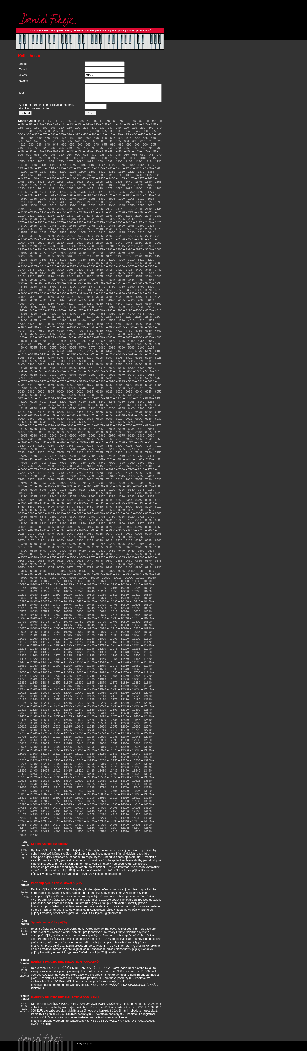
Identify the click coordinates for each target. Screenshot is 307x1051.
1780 (31, 198)
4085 (141, 303)
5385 (131, 364)
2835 (109, 246)
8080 (158, 489)
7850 (131, 479)
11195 (68, 648)
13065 (91, 753)
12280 (79, 709)
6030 (119, 395)
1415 (24, 181)
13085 (136, 753)
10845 (91, 628)
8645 (129, 516)
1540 (129, 185)
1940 (60, 205)
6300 (80, 408)
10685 (136, 618)
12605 (136, 726)
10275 (22, 598)
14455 (113, 831)
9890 (151, 574)
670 (96, 148)
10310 (102, 598)
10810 (148, 625)
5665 (111, 378)
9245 (24, 547)
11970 (56, 692)
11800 (79, 682)
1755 (121, 195)
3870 (148, 293)
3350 (121, 269)
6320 (119, 408)
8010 (21, 489)
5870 (90, 388)
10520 (34, 611)
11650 (148, 672)
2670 (70, 239)
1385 (109, 178)
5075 (92, 351)
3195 (102, 263)
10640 (34, 618)
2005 (43, 208)
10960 (79, 635)
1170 (111, 168)
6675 (102, 425)
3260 (90, 266)
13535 (68, 780)
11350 (148, 655)
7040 (109, 442)
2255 (109, 219)
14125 (45, 814)
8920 (99, 530)
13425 (91, 774)
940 (110, 158)
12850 (148, 740)
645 (55, 148)
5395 (151, 364)
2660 (50, 239)
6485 (158, 415)
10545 (91, 611)
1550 (148, 185)
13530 (56, 780)
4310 (158, 313)
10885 (45, 631)
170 (137, 127)
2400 (109, 225)
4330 (53, 317)
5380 (121, 364)
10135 (113, 587)
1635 (31, 192)
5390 (141, 364)
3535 (60, 280)
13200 (125, 760)
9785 (90, 571)
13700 (34, 790)
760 (102, 151)
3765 (82, 290)
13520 (34, 780)
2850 (138, 246)
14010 (56, 807)
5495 (63, 371)
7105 (92, 445)
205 (53, 131)
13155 (22, 760)
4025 (24, 303)
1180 (131, 168)
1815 (99, 198)
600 (126, 144)
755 (94, 151)
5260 (31, 361)
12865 (45, 743)
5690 (21, 381)
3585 (158, 280)
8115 (82, 493)
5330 (24, 364)
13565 (136, 780)
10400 (34, 604)
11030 (102, 638)
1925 (31, 205)
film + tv (89, 30)
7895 (80, 483)
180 (153, 127)
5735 (109, 381)
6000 (60, 395)
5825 (141, 384)
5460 (138, 368)
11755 (113, 679)
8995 (102, 533)
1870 (63, 202)
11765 (136, 679)
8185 (80, 496)
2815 (70, 246)
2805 (50, 246)
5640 (63, 378)
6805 (72, 432)
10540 (79, 611)
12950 (102, 746)
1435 (63, 181)
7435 (31, 462)
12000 (125, 692)
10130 (102, 587)
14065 (45, 811)
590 (110, 144)
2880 (53, 249)
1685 (129, 192)
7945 (33, 486)
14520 (125, 834)
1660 (80, 192)
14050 (148, 807)
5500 (72, 371)
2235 (70, 219)
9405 (53, 554)
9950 (129, 577)
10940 (34, 635)
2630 (131, 236)
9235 (148, 543)
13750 (148, 790)
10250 (102, 594)
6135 (41, 401)
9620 (50, 564)
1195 (21, 171)
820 (55, 154)
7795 (24, 479)
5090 (121, 351)
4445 (138, 320)
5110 (21, 354)
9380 (148, 550)
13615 (113, 784)
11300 (34, 655)
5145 (90, 354)
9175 (31, 543)
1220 (70, 171)
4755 (33, 337)
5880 (109, 388)
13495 (113, 777)
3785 (121, 290)
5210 (72, 357)
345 (137, 134)
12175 (113, 703)
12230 (102, 706)
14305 (45, 824)
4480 (63, 324)
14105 (136, 811)
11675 (68, 675)
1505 (60, 185)
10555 (113, 611)
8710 (111, 520)
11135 (68, 645)
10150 (148, 587)
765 (110, 151)
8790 (129, 523)
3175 (63, 263)
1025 (113, 161)
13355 (68, 770)
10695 (22, 621)
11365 (45, 659)
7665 (53, 472)
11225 (136, 648)
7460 (80, 462)
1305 (92, 175)
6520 (82, 418)
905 (53, 158)
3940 (141, 296)
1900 (121, 202)
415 (110, 137)
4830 (41, 340)
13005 (91, 750)
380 (53, 137)
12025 (45, 696)
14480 (34, 834)
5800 (92, 384)
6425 (41, 415)
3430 (138, 273)
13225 (45, 763)
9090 (148, 537)
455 (31, 141)
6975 (121, 439)
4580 (119, 327)
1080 (80, 164)
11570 (102, 669)
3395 (70, 273)
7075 (33, 445)
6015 (90, 395)
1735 (82, 195)
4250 (41, 313)
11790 (56, 682)
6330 (138, 408)
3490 (111, 276)
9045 (60, 537)
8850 (102, 527)
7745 (70, 476)
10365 (91, 601)
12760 (79, 736)
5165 (129, 354)
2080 (50, 212)
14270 (102, 821)
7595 (60, 469)
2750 (82, 242)
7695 (111, 472)
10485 (91, 608)
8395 (63, 506)
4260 (60, 313)
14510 (102, 834)
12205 (45, 706)
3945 (151, 296)
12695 (68, 733)
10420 (79, 604)
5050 (43, 351)
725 (45, 151)
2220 (41, 219)
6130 (31, 401)
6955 (82, 439)
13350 (56, 770)
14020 (79, 807)
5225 (102, 357)
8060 (119, 489)
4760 (43, 337)
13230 (56, 763)
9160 (141, 540)
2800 (41, 246)
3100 (60, 259)
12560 (34, 726)
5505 (82, 371)
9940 (109, 577)
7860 (151, 479)
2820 (80, 246)
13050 (56, 753)
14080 (79, 811)
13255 (113, 763)
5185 (24, 357)
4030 (33, 303)
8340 (99, 503)
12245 (136, 706)
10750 (148, 621)
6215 (53, 405)
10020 (129, 581)
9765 (50, 571)
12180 (125, 703)
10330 (148, 598)
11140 (79, 645)
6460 (109, 415)
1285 (53, 175)
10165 (45, 591)
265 (151, 131)
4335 (63, 317)
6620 (138, 422)
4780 (82, 337)
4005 (129, 300)
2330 (111, 222)
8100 (53, 493)
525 (145, 141)
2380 (70, 225)
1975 (129, 205)
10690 (148, 618)
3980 (80, 300)
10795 (113, 625)
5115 (31, 354)
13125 (91, 757)
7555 (121, 466)
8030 (60, 489)
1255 (138, 171)
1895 (111, 202)
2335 (121, 222)
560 (61, 144)
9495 (90, 557)
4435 (119, 320)
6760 (129, 428)
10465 (45, 608)
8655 (148, 516)
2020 (72, 208)
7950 (43, 486)
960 (142, 158)
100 (23, 127)
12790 (148, 736)
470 (55, 141)
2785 (151, 242)
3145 (148, 259)
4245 (31, 313)
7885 (60, 483)
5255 (21, 361)
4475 (53, 324)
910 (61, 158)
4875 (129, 340)
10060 (79, 584)
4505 (111, 324)
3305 (33, 269)
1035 (133, 161)
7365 (33, 459)
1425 (43, 181)
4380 (151, 317)
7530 (72, 466)
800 (23, 154)
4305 (148, 313)
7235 (63, 452)
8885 (31, 530)
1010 (84, 161)
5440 (99, 368)
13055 (68, 753)
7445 (50, 462)
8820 (43, 527)
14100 (125, 811)
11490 (56, 665)
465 (47, 141)
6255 (131, 405)
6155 (80, 401)
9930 (90, 577)
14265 (91, 821)
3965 (50, 300)
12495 (22, 723)
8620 (80, 516)
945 (118, 158)
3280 (129, 266)
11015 (68, 638)
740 (69, 151)
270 (159, 131)
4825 (31, 340)
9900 (31, 577)
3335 (92, 269)
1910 (141, 202)
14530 (148, 834)
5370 (102, 364)
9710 (82, 567)
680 (112, 148)
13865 (136, 797)
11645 (136, 672)
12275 (68, 709)
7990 (121, 486)
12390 (56, 716)
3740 (33, 290)
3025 (53, 256)
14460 (125, 831)
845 (96, 154)
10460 (34, 608)
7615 (99, 469)
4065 (102, 303)
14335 (113, 824)
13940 (34, 804)
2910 (111, 249)
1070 (60, 164)
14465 (136, 831)
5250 (151, 357)
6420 (31, 415)
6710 (31, 428)
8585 (151, 513)
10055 (68, 584)
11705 (136, 675)
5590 (109, 374)
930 (94, 158)
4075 (121, 303)
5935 (72, 391)
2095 (80, 212)
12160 (79, 703)
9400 (43, 554)
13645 (45, 787)
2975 (99, 252)
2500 (21, 232)
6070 (53, 398)
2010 (53, 208)
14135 (68, 814)
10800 (125, 625)
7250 (92, 452)
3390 (60, 273)
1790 (50, 198)
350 (145, 134)
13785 (91, 794)
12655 (113, 730)
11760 (125, 679)
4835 (50, 340)
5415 (50, 368)
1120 (158, 164)
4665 (141, 330)
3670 (41, 286)
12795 (22, 740)
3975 (70, 300)
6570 (41, 422)
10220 (34, 594)
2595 (63, 236)
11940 (125, 689)
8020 (41, 489)
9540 (33, 560)
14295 (22, 824)
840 (88, 154)
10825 (45, 628)
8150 (151, 493)
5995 (50, 395)
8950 (158, 530)
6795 (53, 432)
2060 (151, 208)
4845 (70, 340)
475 (63, 141)
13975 (113, 804)
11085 (91, 642)
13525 (45, 780)
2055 (141, 208)
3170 (53, 263)
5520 (111, 371)
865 (128, 154)
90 (153, 124)
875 (145, 154)
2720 (24, 242)
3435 (148, 273)
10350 (56, 601)
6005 (70, 395)
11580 (125, 669)
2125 (138, 212)
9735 (131, 567)
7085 (53, 445)
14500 (79, 834)
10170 (56, 591)
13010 (102, 750)
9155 (131, 540)
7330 (109, 455)
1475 (141, 181)
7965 (72, 486)
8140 (131, 493)
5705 (50, 381)
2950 (50, 252)
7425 (151, 459)
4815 (151, 337)
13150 (148, 757)
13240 (79, 763)
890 (28, 158)
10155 (22, 591)
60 (114, 124)
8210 (129, 496)
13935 (22, 804)
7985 (111, 486)
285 (39, 134)
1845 (158, 198)
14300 (34, 824)
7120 (121, 445)
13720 (79, 790)
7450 (60, 462)
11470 (148, 662)
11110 (148, 642)
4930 (92, 344)
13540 (79, 780)
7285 (21, 455)
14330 (102, 824)
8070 (138, 489)
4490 (82, 324)
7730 (41, 476)
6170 (109, 401)
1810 (90, 198)
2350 (151, 222)
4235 (151, 310)
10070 (102, 584)
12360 (125, 713)
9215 (109, 543)
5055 (53, 351)
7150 (41, 449)
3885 (33, 296)
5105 (151, 351)
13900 (79, 801)
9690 (43, 567)
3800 (151, 290)
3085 (31, 259)
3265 (99, 266)
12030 (56, 696)
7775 (129, 476)
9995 (72, 581)
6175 (119, 401)
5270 (50, 361)
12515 (68, 723)
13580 (34, 784)
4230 (141, 310)
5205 (63, 357)
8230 (24, 499)
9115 (53, 540)
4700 (70, 334)
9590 (131, 560)
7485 (129, 462)
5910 (24, 391)
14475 (22, 834)
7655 (33, 472)
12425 (136, 716)
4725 (119, 334)
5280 (70, 361)
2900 (92, 249)
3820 (50, 293)
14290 (148, 821)
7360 (24, 459)
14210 (102, 818)
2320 (92, 222)
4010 (138, 300)
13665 (91, 787)
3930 (121, 296)
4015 (148, 300)
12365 (136, 713)
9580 (111, 560)
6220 (63, 405)
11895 (22, 689)
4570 (99, 327)
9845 (63, 574)
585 (102, 144)
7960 (63, 486)
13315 (113, 767)
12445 (45, 719)
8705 (102, 520)
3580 (148, 280)
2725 (33, 242)
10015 (117, 581)
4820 (21, 340)
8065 (129, 489)
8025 (50, 489)
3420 (119, 273)
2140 (24, 215)
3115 (90, 259)
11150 (102, 645)
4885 (148, 340)
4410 (70, 320)
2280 (158, 219)
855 (112, 154)
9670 (148, 564)
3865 (138, 293)
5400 (21, 368)
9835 (43, 574)
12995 (68, 750)
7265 (121, 452)
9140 (102, 540)
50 (101, 124)
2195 (131, 215)
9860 (92, 574)
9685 (33, 567)
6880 (80, 435)
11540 (34, 669)
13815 (22, 797)
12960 (125, 746)
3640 (121, 283)
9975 (33, 581)
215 (69, 131)
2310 (72, 222)
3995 (109, 300)
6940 (53, 439)
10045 (45, 584)
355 (153, 134)
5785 (63, 384)
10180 (79, 591)
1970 (119, 205)
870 (137, 154)
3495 (121, 276)
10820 (34, 628)
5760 (158, 381)
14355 (22, 828)
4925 (82, 344)
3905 (72, 296)
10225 (45, 594)
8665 (24, 520)
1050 (21, 164)
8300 (21, 503)
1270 (24, 175)
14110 (148, 811)
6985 (141, 439)
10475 (68, 608)
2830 (99, 246)
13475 (68, 777)
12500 (34, 723)
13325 (136, 767)
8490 (109, 510)
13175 (68, 760)
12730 (148, 733)
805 (31, 154)
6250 (121, 405)
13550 (102, 780)
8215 (138, 496)
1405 (148, 178)
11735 (68, 679)
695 (137, 148)
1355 (50, 178)
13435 (113, 774)
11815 (113, 682)
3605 (53, 283)
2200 (141, 215)
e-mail (24, 853)
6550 (141, 418)
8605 (50, 516)
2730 (43, 242)
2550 (119, 232)
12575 (68, 726)
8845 (92, 527)
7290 (31, 455)
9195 (70, 543)
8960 (33, 533)
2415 (138, 225)
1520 (90, 185)
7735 (50, 476)
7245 (82, 452)
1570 (43, 188)
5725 (90, 381)
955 (134, 158)
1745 (102, 195)
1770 (151, 195)
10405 (45, 604)
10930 (148, 631)
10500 (125, 608)
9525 (148, 557)
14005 (45, 807)
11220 (125, 648)
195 (36, 131)
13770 (56, 794)
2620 (111, 236)
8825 (53, 527)
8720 (131, 520)
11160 (125, 645)
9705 (72, 567)
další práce (118, 30)
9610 (31, 564)
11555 (68, 669)
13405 (45, 774)
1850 (24, 202)
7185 (109, 449)
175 (145, 127)
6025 (109, 395)
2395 (99, 225)
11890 (148, 686)
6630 (158, 422)
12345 (91, 713)
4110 (50, 307)
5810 (111, 384)
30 (75, 124)
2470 (102, 229)
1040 (143, 161)
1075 (70, 164)
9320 (31, 550)
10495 (113, 608)
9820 (158, 571)
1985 (148, 205)
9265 (63, 547)
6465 (119, 415)
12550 (148, 723)
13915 (113, 801)
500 (104, 141)
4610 (33, 330)
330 (112, 134)
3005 (158, 252)
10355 (68, 601)
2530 (80, 232)
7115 (111, 445)
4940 (111, 344)
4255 (50, 313)
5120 (41, 354)
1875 (72, 202)
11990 (102, 692)
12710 (102, 733)
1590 (82, 188)
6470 (129, 415)
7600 (70, 469)
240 (110, 131)
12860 (34, 743)
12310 (148, 709)
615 (151, 144)
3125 (109, 259)
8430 (131, 506)
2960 (70, 252)
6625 (148, 422)
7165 (70, 449)
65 (121, 124)
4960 (151, 344)
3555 (99, 280)
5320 (148, 361)
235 (102, 131)
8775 (99, 523)
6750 (109, 428)
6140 (50, 401)
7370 (43, 459)
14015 (68, 807)
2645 (21, 239)
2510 (41, 232)
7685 (92, 472)
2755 (92, 242)
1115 (148, 164)
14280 (125, 821)
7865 (21, 483)
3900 (63, 296)
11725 (45, 679)
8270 (102, 499)
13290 (56, 767)
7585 (41, 469)
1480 (151, 181)
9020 (151, 533)
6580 (60, 422)
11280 (125, 652)
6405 (141, 411)
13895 (68, 801)
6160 (90, 401)
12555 (22, 726)
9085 (138, 537)
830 (71, 154)
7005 (41, 442)
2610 (92, 236)
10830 (56, 628)
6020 (99, 395)
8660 (158, 516)
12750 (56, 736)
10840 (79, 628)
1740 (92, 195)
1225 (80, 171)
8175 (60, 496)
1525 (99, 185)
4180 (43, 310)
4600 (158, 327)
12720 (125, 733)
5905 (158, 388)
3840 (90, 293)
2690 (109, 239)
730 (53, 151)
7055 (138, 442)
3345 (111, 269)
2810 (60, 246)
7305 (60, 455)
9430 (102, 554)
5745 (129, 381)
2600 (72, 236)
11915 (68, 689)
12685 (45, 733)
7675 (72, 472)
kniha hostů (144, 30)
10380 (125, 601)
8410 (92, 506)
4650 (111, 330)
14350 (148, 824)
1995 (24, 208)
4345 (82, 317)
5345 (53, 364)
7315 (80, 455)
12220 (79, 706)
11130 (56, 645)
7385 (72, 459)
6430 (50, 415)
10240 (79, 594)
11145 (91, 645)
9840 (53, 574)
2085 (60, 212)
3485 (102, 276)
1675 (109, 192)
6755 (119, 428)
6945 (63, 439)
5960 (121, 391)
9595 (141, 560)
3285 (138, 266)
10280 (34, 598)
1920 (21, 205)
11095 (113, 642)
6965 (102, 439)
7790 (158, 476)
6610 (119, 422)
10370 (102, 601)
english (88, 1047)
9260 (53, 547)
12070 (148, 696)
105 (31, 127)
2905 (102, 249)
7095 (72, 445)
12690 (56, 733)
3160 (33, 263)
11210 (102, 648)
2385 (80, 225)
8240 (43, 499)
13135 (113, 757)
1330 (141, 175)
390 (69, 137)
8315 (50, 503)
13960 (79, 804)
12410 (102, 716)
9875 (121, 574)
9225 (129, 543)
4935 (102, 344)
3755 (63, 290)
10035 (22, 584)
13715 (68, 790)
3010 (24, 256)
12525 (91, 723)
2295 (43, 222)
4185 (53, 310)
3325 (72, 269)
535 (20, 144)
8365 (148, 503)
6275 (31, 408)
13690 (148, 787)
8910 (80, 530)
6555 (151, 418)
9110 (43, 540)
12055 (113, 696)
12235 (113, 706)
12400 (79, 716)
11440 (79, 662)
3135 (129, 259)
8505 (138, 510)
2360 (31, 225)
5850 (50, 388)
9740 (141, 567)
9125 (72, 540)
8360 (138, 503)
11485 (45, 665)
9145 (111, 540)
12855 (22, 743)
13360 (79, 770)
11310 (56, 655)
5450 (119, 368)
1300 (82, 175)
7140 (21, 449)
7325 (99, 455)
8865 (131, 527)
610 (142, 144)
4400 (50, 320)
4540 (41, 327)
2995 (138, 252)
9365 (119, 550)
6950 (72, 439)
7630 (129, 469)
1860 (43, 202)
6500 (43, 418)
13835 (68, 797)
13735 (113, 790)
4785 (92, 337)
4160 (148, 307)
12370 (148, 713)
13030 (148, 750)
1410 (158, 178)
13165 (45, 760)
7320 (90, 455)
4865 (109, 340)
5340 (43, 364)
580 (94, 144)
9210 (99, 543)
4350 (92, 317)
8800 (148, 523)
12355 (113, 713)
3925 (111, 296)
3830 (70, 293)
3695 (90, 286)
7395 (92, 459)
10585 (45, 615)
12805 (45, 740)
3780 (111, 290)
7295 (41, 455)
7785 (148, 476)
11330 (102, 655)
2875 (43, 249)
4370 (131, 317)
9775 (70, 571)
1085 (90, 164)
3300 (24, 269)
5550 (31, 374)
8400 (72, 506)
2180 (102, 215)
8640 (119, 516)
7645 (158, 469)
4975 (41, 347)
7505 (24, 466)
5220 (92, 357)
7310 (70, 455)
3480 (92, 276)
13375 (113, 770)
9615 (41, 564)
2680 (90, 239)
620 (159, 144)
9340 (70, 550)
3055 (111, 256)
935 (102, 158)
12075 (22, 699)
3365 (151, 269)
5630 (43, 378)
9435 (111, 554)
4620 (53, 330)
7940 (24, 486)
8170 (50, 496)
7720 (21, 476)
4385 (21, 320)
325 (104, 134)
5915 (33, 391)
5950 (102, 391)
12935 (68, 746)
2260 (119, 219)
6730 (70, 428)
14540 (34, 838)
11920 (79, 689)
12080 (34, 699)
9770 (60, 571)
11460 (125, 662)
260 (142, 131)
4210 (102, 310)
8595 (31, 516)
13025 (136, 750)
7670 (63, 472)
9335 (60, 550)
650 (63, 148)
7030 (90, 442)
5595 (119, 374)
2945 (41, 252)
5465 (148, 368)
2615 (102, 236)
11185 (45, 648)
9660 (129, 564)
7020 (70, 442)
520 (137, 141)
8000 (141, 486)
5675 (131, 378)
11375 (68, 659)
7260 (111, 452)
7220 (33, 452)
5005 (99, 347)
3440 (158, 273)
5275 (60, 361)
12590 (102, 726)
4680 (31, 334)
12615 (22, 730)
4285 (109, 313)
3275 (119, 266)
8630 (99, 516)
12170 (102, 703)
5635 (53, 378)
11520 (125, 665)
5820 (131, 384)
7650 (24, 472)
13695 (22, 790)
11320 (79, 655)
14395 (113, 828)
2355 (21, 225)
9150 (121, 540)
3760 (72, 290)
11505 (91, 665)
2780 (141, 242)
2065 (21, 212)
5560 (50, 374)
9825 (24, 574)
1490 (31, 185)
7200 (138, 449)
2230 (60, 219)
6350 (33, 411)
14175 (22, 818)
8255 (72, 499)
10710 (56, 621)
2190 (121, 215)
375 (45, 137)
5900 (148, 388)
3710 (119, 286)
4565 (90, 327)
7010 (50, 442)
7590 (50, 469)
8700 (92, 520)
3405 (90, 273)
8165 (41, 496)
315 (88, 134)
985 (39, 161)
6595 (90, 422)
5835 (21, 388)
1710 (33, 195)
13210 (148, 760)
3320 (63, 269)
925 (85, 158)
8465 (60, 510)
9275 (82, 547)
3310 (43, 269)
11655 (22, 675)
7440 (41, 462)
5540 (151, 371)
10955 (68, 635)
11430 (56, 662)
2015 (63, 208)
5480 (33, 371)
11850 (56, 686)
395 (77, 137)
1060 (41, 164)
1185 (141, 168)
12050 (102, 696)
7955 (53, 486)
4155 (138, 307)
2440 (43, 229)
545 (36, 144)
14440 (79, 831)
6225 (72, 405)
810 (39, 154)
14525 (136, 834)
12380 (34, 716)
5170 (138, 354)
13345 (45, 770)
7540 (92, 466)
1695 (148, 192)
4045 (63, 303)
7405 (111, 459)
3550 (90, 280)
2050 (131, 208)
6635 (24, 425)
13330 (148, 767)
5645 (72, 378)
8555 (92, 513)
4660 (131, 330)
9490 (80, 557)
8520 (24, 513)
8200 (109, 496)
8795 (138, 523)
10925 (136, 631)
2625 (121, 236)
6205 (33, 405)
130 (71, 127)
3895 (53, 296)
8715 (121, 520)
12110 (102, 699)
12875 (68, 743)
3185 (82, 263)
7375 (53, 459)
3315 (53, 269)
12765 (91, 736)
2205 (151, 215)
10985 (136, 635)
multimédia (103, 30)
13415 (68, 774)
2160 (63, 215)
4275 (90, 313)
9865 (102, 574)
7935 (158, 483)
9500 (99, 557)
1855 (33, 202)
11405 (136, 659)
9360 (109, 550)
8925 (109, 530)
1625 (151, 188)
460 (39, 141)
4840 (60, 340)
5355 (72, 364)
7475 (109, 462)
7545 (102, 466)
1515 (80, 185)
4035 (43, 303)
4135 (99, 307)
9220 (119, 543)
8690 (72, 520)
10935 (22, 635)
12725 (136, 733)
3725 (148, 286)
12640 (79, 730)
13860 (125, 797)
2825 (90, 246)
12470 (102, 719)
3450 (33, 276)
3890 (43, 296)
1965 (109, 205)
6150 (70, 401)
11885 (136, 686)
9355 (99, 550)
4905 (43, 344)
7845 (121, 479)
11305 (45, 655)
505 (112, 141)
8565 (111, 513)
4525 (151, 324)
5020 (129, 347)
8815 (33, 527)
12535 (113, 723)
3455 (43, 276)
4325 (43, 317)
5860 (70, 388)
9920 (70, 577)
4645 (102, 330)
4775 (72, 337)
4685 (41, 334)
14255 (68, 821)
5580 (90, 374)
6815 (92, 432)
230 (94, 131)
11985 (91, 692)
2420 (148, 225)
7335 (119, 455)
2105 (99, 212)
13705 (45, 790)
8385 (43, 506)
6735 (80, 428)
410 (102, 137)
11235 (22, 652)
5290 (90, 361)
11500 (79, 665)
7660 (43, 472)
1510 (70, 185)
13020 (125, 750)
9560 (72, 560)
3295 (158, 266)
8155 (21, 496)
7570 (151, 466)
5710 (60, 381)
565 (69, 144)
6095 (102, 398)
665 (88, 148)
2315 (82, 222)
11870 (102, 686)
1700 (158, 192)
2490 (141, 229)
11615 (68, 672)
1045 (152, 161)
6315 (109, 408)
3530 (50, 280)
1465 (121, 181)
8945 (148, 530)
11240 (34, 652)
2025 (82, 208)
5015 (119, 347)
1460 (111, 181)
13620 (125, 784)
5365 (92, 364)
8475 (80, 510)
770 (118, 151)
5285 (80, 361)
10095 (22, 587)
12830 (102, 740)
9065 (99, 537)
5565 (60, 374)
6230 (82, 405)
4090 (151, 303)
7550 (111, 466)
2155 (53, 215)
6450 (90, 415)
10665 (91, 618)
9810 (138, 571)
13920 (125, 801)
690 (128, 148)
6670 (92, 425)
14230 (148, 818)
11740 (79, 679)
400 (85, 137)
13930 (148, 801)
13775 (68, 794)
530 (153, 141)
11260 (79, 652)
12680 (34, 733)
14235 (22, 821)
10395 (22, 604)
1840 (148, 198)
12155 (68, 703)
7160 (60, 449)
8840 (82, 527)
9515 (129, 557)
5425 (70, 368)
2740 (63, 242)
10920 (125, 631)
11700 (125, 675)
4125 (80, 307)
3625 (92, 283)
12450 (56, 719)
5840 (31, 388)
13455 (22, 777)
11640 (125, 672)
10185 (91, 591)
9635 (80, 564)
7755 (90, 476)
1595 (92, 188)
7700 (121, 472)
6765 (138, 428)
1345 (31, 178)
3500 (131, 276)
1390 (119, 178)
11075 (68, 642)
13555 (113, 780)
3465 (63, 276)
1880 (82, 202)
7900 (90, 483)
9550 (53, 560)
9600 (151, 560)
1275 (33, 175)
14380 (79, 828)
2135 (158, 212)
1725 (63, 195)
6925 (24, 439)
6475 (138, 415)
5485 (43, 371)
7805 (43, 479)
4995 (80, 347)
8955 (24, 533)
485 (80, 141)
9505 (109, 557)
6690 (131, 425)
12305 (136, 709)
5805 (102, 384)
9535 (24, 560)
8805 (158, 523)
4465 (33, 324)
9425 (92, 554)
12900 (125, 743)
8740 (31, 523)
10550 (102, 611)
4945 (121, 344)
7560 (131, 466)
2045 (121, 208)
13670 (102, 787)
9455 (151, 554)
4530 (21, 327)
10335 (22, 601)
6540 (121, 418)
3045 (92, 256)
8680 (53, 520)
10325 (136, 598)
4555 (70, 327)
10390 (148, 601)
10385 (136, 601)
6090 (92, 398)
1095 (109, 164)
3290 (148, 266)
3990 (99, 300)
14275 (113, 821)
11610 (56, 672)
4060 (92, 303)
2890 (72, 249)
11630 (102, 672)
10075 (113, 584)
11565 (91, 669)
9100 (24, 540)
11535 (22, 669)
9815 (148, 571)
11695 (113, 675)
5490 (53, 371)
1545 (138, 185)
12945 (91, 746)
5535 (141, 371)
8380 (33, 506)
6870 (60, 435)
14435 (68, 831)
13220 (34, 763)
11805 (91, 682)
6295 (70, 408)
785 (142, 151)
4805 (131, 337)
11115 (22, 645)
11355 (22, 659)
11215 (113, 648)
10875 (22, 631)
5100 (141, 351)
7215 (24, 452)
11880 (125, 686)
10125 (91, 587)
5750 (138, 381)
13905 (91, 801)
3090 (41, 259)
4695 (60, 334)
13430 (102, 774)
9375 (138, 550)
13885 (45, 801)
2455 (72, 229)
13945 (45, 804)
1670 (99, 192)
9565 (82, 560)
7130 (141, 445)
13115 (68, 757)
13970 (102, 804)
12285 (91, 709)
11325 (91, 655)
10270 (148, 594)
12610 (148, 726)
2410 (129, 225)
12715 (113, 733)
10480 (79, 608)
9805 (129, 571)
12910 (148, 743)
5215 (82, 357)
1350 (41, 178)
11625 (91, 672)
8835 (72, 527)
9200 (80, 543)
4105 (41, 307)
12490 (148, 719)
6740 (90, 428)
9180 (41, 543)
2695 (119, 239)
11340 (125, 655)
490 (88, 141)
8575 (131, 513)
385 (61, 137)
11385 (91, 659)
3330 (82, 269)
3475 (82, 276)
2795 (31, 246)
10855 (113, 628)
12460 (79, 719)
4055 (82, 303)
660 (80, 148)
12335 (68, 713)
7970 (82, 486)
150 (104, 127)
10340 (34, 601)
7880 (50, 483)
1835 (138, 198)
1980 (138, 205)
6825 (111, 432)
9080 (129, 537)
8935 (129, 530)
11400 (125, 659)
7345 (138, 455)
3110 (80, 259)
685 (120, 148)
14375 (68, 828)
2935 (21, 252)
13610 (102, 784)
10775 (68, 625)
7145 (31, 449)
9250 (33, 547)
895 (36, 158)
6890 (99, 435)
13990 (148, 804)
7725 (31, 476)
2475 (111, 229)
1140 (53, 168)
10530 (56, 611)
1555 (158, 185)
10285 (45, 598)
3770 (92, 290)
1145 (63, 168)
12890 (102, 743)
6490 (24, 418)
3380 (41, 273)
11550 (56, 669)
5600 (129, 374)
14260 (79, 821)
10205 (136, 591)
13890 (56, 801)
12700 (79, 733)
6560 (21, 422)
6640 (33, 425)
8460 (50, 510)
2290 (33, 222)
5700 (41, 381)
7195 (129, 449)
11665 (45, 675)
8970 (53, 533)
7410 (121, 459)
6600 (99, 422)
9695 (53, 567)
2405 (119, 225)
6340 (158, 408)
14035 (113, 807)
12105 (91, 699)
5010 (109, 347)
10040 (34, 584)
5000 (90, 347)
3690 (80, 286)
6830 (121, 432)
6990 (151, 439)
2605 (82, 236)
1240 (109, 171)
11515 (113, 665)
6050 (158, 395)
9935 (99, 577)
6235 (92, 405)
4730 (129, 334)
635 (39, 148)
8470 (70, 510)
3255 (80, 266)
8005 (151, 486)
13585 (45, 784)
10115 (68, 587)
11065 (45, 642)
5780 (53, 384)
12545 (136, 723)
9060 (90, 537)
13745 (136, 790)
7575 (21, 469)
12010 (148, 692)
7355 (158, 455)
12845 (136, 740)
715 (28, 151)
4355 (102, 317)
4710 (90, 334)
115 (47, 127)
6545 (131, 418)
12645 (91, 730)
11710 (148, 675)
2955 (60, 252)
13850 (102, 797)
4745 (158, 334)
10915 (113, 631)
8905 (70, 530)
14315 (68, 824)
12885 (91, 743)
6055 (24, 398)
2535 (90, 232)
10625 (136, 615)
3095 (50, 259)
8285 (131, 499)
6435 (60, 415)
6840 (141, 432)
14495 (68, 834)
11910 (56, 689)
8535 (53, 513)
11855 (68, 686)
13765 (45, 794)
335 (120, 134)
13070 (102, 753)
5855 (60, 388)
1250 (129, 171)
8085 (24, 493)
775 (126, 151)
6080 (72, 398)
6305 (90, 408)
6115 (141, 398)
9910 (50, 577)
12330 (56, 713)
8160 (31, 496)
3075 (151, 256)
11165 (136, 645)
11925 (91, 689)
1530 (109, 185)
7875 (41, 483)
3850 (109, 293)
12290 (102, 709)
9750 (21, 571)
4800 (121, 337)
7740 (60, 476)
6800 (63, 432)
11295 (22, 655)
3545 (80, 280)
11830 (148, 682)
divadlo (78, 30)
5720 (80, 381)
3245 (60, 266)
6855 (31, 435)
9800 (119, 571)
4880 (138, 340)
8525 (33, 513)
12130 (148, 699)
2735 (53, 242)
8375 (24, 506)
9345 (80, 550)
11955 (22, 692)
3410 (99, 273)
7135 (151, 445)
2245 (90, 219)
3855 (119, 293)
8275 (111, 499)
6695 (141, 425)
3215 (141, 263)
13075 (113, 753)
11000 (34, 638)
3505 (141, 276)
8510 (148, 510)
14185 (45, 818)
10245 (91, 594)
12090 (56, 699)
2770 (121, 242)
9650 (109, 564)
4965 (21, 347)
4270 (80, 313)
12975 (22, 750)
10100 (34, 587)
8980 (72, 533)
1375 (90, 178)
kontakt (130, 30)
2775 (131, 242)
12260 (34, 709)
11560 (79, 669)
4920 (72, 344)
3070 (141, 256)
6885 (90, 435)
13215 (22, 763)
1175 (121, 168)
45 (95, 124)
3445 (24, 276)
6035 (129, 395)
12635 (68, 730)
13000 (79, 750)
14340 (125, 824)
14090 (102, 811)
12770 (102, 736)
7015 (60, 442)
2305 (63, 222)
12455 (68, 719)
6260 (141, 405)
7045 (119, 442)
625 (23, 148)
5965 (131, 391)
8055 (109, 489)
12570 (56, 726)
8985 (82, 533)
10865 (136, 628)
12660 (125, 730)
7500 (158, 462)
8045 (90, 489)
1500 (50, 185)
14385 (91, 828)
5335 (33, 364)
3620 (82, 283)
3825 (60, 293)
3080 (21, 259)
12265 (45, 709)
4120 (70, 307)
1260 (148, 171)
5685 (151, 378)
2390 (90, 225)
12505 (45, 723)
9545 (43, 560)
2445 (53, 229)
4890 (158, 340)
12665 (136, 730)
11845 (45, 686)
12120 (125, 699)
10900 (79, 631)
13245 (91, 763)
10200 (125, 591)
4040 (53, 303)
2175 (92, 215)
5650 (82, 378)
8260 (82, 499)
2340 (131, 222)
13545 (91, 780)
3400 (80, 273)
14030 (102, 807)
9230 (138, 543)
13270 (148, 763)
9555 (63, 560)
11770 (148, 679)
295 (55, 134)
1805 (80, 198)
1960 (99, 205)
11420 (34, 662)
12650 (102, 730)
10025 (140, 581)
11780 (34, 682)
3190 (92, 263)
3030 (63, 256)
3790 (131, 290)
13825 (45, 797)
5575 (80, 374)
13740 (125, 790)
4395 (41, 320)
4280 (99, 313)
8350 (119, 503)
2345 (141, 222)
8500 (129, 510)
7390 (82, 459)
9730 (121, 567)
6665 (82, 425)
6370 (72, 411)
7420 (141, 459)
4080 (131, 303)
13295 (68, 767)
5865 (80, 388)
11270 (102, 652)
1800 (70, 198)
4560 (80, 327)
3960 (41, 300)
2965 (80, 252)
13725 (91, 790)
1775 (21, 198)
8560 (102, 513)
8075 (148, 489)
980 (31, 161)
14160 (125, 814)
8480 (90, 510)
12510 (56, 723)
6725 (60, 428)
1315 (111, 175)
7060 (148, 442)
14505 (91, 834)
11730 (56, 679)
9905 (41, 577)
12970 (148, 746)
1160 (92, 168)
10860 (125, 628)
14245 (45, 821)
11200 (79, 648)
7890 (70, 483)
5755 (148, 381)
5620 (24, 378)
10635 (22, 618)
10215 (22, 594)
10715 (68, 621)
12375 (22, 716)
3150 (158, 259)
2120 (129, 212)
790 (151, 151)
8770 (90, 523)
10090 (148, 584)
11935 (113, 689)
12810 (56, 740)
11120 (34, 645)
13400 (34, 774)
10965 (91, 635)
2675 (80, 239)
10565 (136, 611)
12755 (68, 736)
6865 (50, 435)
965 (151, 158)
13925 (136, 801)
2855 (148, 246)
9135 (92, 540)
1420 (33, 181)
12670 (148, 730)
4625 (63, 330)
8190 (90, 496)
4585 (129, 327)
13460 (34, 777)
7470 (99, 462)
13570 (148, 780)
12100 (79, 699)
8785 (119, 523)
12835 (113, 740)
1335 (151, 175)
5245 (141, 357)
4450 (148, 320)
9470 (41, 557)
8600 (41, 516)
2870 (33, 249)
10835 (68, 628)
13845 (91, 797)
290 (47, 134)
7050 (129, 442)
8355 (129, 503)
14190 (56, 818)
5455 (129, 368)
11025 (91, 638)
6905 (129, 435)
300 (63, 134)
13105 (45, 757)
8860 (121, 527)
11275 (113, 652)
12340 (79, 713)
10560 (125, 611)
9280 (92, 547)
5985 (31, 395)
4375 (141, 317)
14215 (113, 818)
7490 (138, 462)
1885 (92, 202)
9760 (41, 571)
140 (88, 127)
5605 (138, 374)
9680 (24, 567)
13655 (68, 787)
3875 (158, 293)
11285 (136, 652)
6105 (121, 398)
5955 (111, 391)
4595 (148, 327)
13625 (136, 784)
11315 (68, 655)
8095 (43, 493)
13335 (22, 770)
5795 (82, 384)
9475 (50, 557)
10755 (22, 625)
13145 (136, 757)
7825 (82, 479)
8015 (31, 489)
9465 (31, 557)
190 (28, 131)
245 (118, 131)
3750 (53, 290)
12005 (136, 692)
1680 (119, 192)
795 (159, 151)
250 (126, 131)
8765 (80, 523)
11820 (125, 682)
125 (63, 127)
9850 (72, 574)
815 (47, 154)
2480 (121, 229)
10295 (68, 598)
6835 (131, 432)
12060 (125, 696)
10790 (102, 625)
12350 (102, 713)
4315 (24, 317)
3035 (72, 256)
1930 (41, 205)
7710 (141, 472)
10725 (91, 621)
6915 (148, 435)
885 (20, 158)
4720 (109, 334)
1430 (53, 181)
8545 (72, 513)
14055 (22, 811)
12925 (45, 746)
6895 (109, 435)
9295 (121, 547)
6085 (82, 398)
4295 (129, 313)
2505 (31, 232)
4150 (129, 307)
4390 (31, 320)
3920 (102, 296)
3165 (43, 263)
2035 (102, 208)
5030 (148, 347)
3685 (70, 286)
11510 (102, 665)
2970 (90, 252)
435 (142, 137)
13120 (79, 757)
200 (45, 131)
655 (71, 148)
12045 (91, 696)
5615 (158, 374)
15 (55, 124)
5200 (53, 357)
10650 (56, 618)
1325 (131, 175)
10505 (136, 608)
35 (82, 124)
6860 (41, 435)
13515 (22, 780)
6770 (148, 428)
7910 (109, 483)
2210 (21, 219)
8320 (60, 503)
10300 (79, 598)
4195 (72, 310)
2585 (43, 236)
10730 (102, 621)
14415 (22, 831)
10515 (22, 611)
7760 (99, 476)
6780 (24, 432)
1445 (82, 181)
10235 (68, 594)
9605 (21, 564)
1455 (102, 181)
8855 (111, 527)
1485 (21, 185)
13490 (102, 777)
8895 (50, 530)
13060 (79, 753)
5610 (148, 374)
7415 (131, 459)
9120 (63, 540)
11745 (91, 679)
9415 (72, 554)
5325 (158, 361)
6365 (63, 411)
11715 (22, 679)
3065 (131, 256)
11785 (45, 682)
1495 (41, 185)
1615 (131, 188)
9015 (141, 533)
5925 (53, 391)
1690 (138, 192)
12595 (113, 726)
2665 (60, 239)
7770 (119, 476)
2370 (50, 225)
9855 (82, 574)
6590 (80, 422)
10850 (102, 628)
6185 (138, 401)
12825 (91, 740)
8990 (92, 533)
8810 (24, 527)
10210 (148, 591)
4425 (99, 320)
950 (126, 158)
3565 (119, 280)
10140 (125, 587)
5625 (33, 378)
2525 (70, 232)
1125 (24, 168)
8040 (80, 489)
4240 (21, 313)
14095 (113, 811)
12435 (22, 719)
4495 (92, 324)
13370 (102, 770)
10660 (79, 618)
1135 (43, 168)
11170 (148, 645)
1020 (103, 161)
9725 (111, 567)
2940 (31, 252)
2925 (141, 249)
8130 (111, 493)
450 (23, 141)
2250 (99, 219)
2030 (92, 208)
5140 (80, 354)
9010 (131, 533)
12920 (34, 746)
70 (127, 124)
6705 (21, 428)
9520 (138, 557)
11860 (79, 686)
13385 (136, 770)
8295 (151, 499)
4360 (111, 317)
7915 (119, 483)
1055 (31, 164)
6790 (43, 432)
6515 (72, 418)
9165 (151, 540)
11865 (91, 686)
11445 (91, 662)
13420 (79, 774)
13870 (148, 797)
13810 (148, 794)
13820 (34, 797)
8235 (33, 499)
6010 (80, 395)
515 (128, 141)
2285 (24, 222)
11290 (148, 652)
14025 (91, 807)
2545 (109, 232)
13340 (34, 770)
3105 (70, 259)
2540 (99, 232)
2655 (41, 239)
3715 (129, 286)
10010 (106, 581)
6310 (99, 408)
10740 (125, 621)
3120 (99, 259)
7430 (21, 462)
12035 (68, 696)
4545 (50, 327)
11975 (68, 692)
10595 (68, 615)
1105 (129, 164)
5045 (33, 351)
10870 (148, 628)
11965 (45, 692)
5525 (121, 371)
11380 (79, 659)
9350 (90, 550)
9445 (131, 554)
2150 (43, 215)
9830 (33, 574)
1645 (50, 192)
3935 (131, 296)
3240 (50, 266)
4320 (33, 317)
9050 (70, 537)
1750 (111, 195)
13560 (125, 780)
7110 (102, 445)
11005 (45, 638)
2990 (129, 252)
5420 (60, 368)
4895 (24, 344)
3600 (43, 283)
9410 (63, 554)
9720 (102, 567)
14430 (56, 831)
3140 (138, 259)
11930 (102, 689)
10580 (34, 615)
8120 (92, 493)
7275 (141, 452)
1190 (151, 168)
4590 (138, 327)
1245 (119, 171)
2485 (131, 229)
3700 (99, 286)
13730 (102, 790)
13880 (34, 801)
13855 (113, 797)
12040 (79, 696)
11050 (148, 638)
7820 (72, 479)
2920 (131, 249)
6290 (60, 408)
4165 (158, 307)
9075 (119, 537)
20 (62, 124)
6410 (151, 411)
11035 (113, 638)
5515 (102, 371)
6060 (33, 398)
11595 (22, 672)
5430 (80, 368)
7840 (111, 479)
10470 (56, 608)
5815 (121, 384)
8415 (102, 506)
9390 (24, 554)
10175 (68, 591)
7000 (31, 442)
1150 (72, 168)
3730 (158, 286)
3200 (111, 263)
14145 (91, 814)
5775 (43, 384)
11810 (102, 682)
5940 (82, 391)
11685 (91, 675)
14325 (91, 824)
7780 (138, 476)
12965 (136, 746)
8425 (121, 506)
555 (53, 144)
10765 (45, 625)
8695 (82, 520)
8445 (21, 510)
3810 (31, 293)
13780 (79, 794)
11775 (22, 682)
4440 (129, 320)
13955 (68, 804)
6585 (70, 422)
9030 (31, 537)
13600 (79, 784)
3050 (102, 256)
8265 (92, 499)
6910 (138, 435)
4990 (70, 347)
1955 (90, 205)
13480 (79, 777)
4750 (24, 337)
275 (23, 134)
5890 (129, 388)
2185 (111, 215)
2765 (111, 242)
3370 (21, 273)
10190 (102, 591)
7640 (148, 469)
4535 (31, 327)
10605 (91, 615)
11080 (79, 642)
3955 (31, 300)
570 (77, 144)
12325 (45, 713)
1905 (131, 202)
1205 (41, 171)
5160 (119, 354)
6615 (129, 422)
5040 (24, 351)
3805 (21, 293)
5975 (151, 391)
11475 (22, 665)
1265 (158, 171)
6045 (148, 395)
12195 (22, 706)
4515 (131, 324)
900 (45, 158)
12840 (125, 740)
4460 (24, 324)
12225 (91, 706)
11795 (68, 682)
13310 (102, 767)
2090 (70, 212)
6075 (63, 398)
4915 (63, 344)
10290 (56, 598)
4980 (50, 347)
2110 (109, 212)
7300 (50, 455)
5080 (102, 351)
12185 (136, 703)
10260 (125, 594)
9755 (31, 571)
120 (55, 127)
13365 (91, 770)
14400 (125, 828)
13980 (125, 804)
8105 (63, 493)
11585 (136, 669)
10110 (56, 587)
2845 (129, 246)
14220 (125, 818)
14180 (34, 818)
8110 (72, 493)
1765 (141, 195)
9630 (70, 564)
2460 (82, 229)
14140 (79, 814)
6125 (21, 401)
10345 (45, 601)
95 (160, 124)
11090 (102, 642)
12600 (125, 726)
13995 (22, 807)
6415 (21, 415)
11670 (56, 675)
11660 (34, 675)
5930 (63, 391)
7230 (53, 452)
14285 (136, 821)
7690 (102, 472)
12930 (56, 746)
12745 (45, 736)
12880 (79, 743)
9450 (141, 554)
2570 (158, 232)
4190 (63, 310)
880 (153, 154)
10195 (113, 591)
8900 (60, 530)
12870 (56, 743)
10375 (113, 601)
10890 (56, 631)
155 (112, 127)
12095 (68, 699)
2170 (82, 215)
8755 (60, 523)
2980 (109, 252)
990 (47, 161)
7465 (90, 462)
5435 (90, 368)
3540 (70, 280)
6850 (21, 435)
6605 (109, 422)
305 (71, 134)
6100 (111, 398)
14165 (136, 814)
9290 (111, 547)
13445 (136, 774)
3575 (138, 280)
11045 (136, 638)
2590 (53, 236)
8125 (102, 493)
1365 (70, 178)
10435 (113, 604)
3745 (43, 290)
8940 (138, 530)
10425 (91, 604)
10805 (136, 625)
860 (120, 154)
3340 (102, 269)
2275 (148, 219)
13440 (125, 774)
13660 (79, 787)
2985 (119, 252)
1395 (129, 178)
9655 (119, 564)
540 (28, 144)
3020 (43, 256)
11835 (22, 686)
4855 (90, 340)
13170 (56, 760)
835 (80, 154)
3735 (24, 290)
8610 (60, 516)
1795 (60, 198)
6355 (43, 411)
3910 (82, 296)
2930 (151, 249)
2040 (111, 208)
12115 (113, 699)
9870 (111, 574)
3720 (138, 286)
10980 (125, 635)
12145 (45, 703)
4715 (99, 334)
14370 (56, 828)
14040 (125, 807)
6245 (111, 405)
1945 (70, 205)
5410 (41, 368)
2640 (151, 236)
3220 (151, 263)
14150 (102, 814)
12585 (91, 726)
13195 (113, 760)
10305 (91, 598)
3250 (70, 266)
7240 (72, 452)
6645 (43, 425)
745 (77, 151)
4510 (121, 324)
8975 (63, 533)
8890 (41, 530)
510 (120, 141)
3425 (129, 273)
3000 (148, 252)
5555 (41, 374)
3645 (131, 283)
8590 (21, 516)
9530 (158, 557)
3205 (121, 263)
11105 (136, 642)
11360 (34, 659)
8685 (63, 520)
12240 (125, 706)
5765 (24, 384)
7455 (70, 462)
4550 (60, 327)
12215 (68, 706)
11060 (34, 642)
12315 (22, 713)
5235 (121, 357)
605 (134, 144)
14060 (34, 811)
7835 (102, 479)
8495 (119, 510)
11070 (56, 642)
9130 (82, 540)
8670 (33, 520)
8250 (63, 499)
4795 (111, 337)
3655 (151, 283)
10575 (22, 615)
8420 (111, 506)
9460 (21, 557)
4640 (92, 330)
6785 (33, 432)
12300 (125, 709)
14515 (113, 834)
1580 (63, 188)
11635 (113, 672)
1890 (102, 202)
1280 (43, 175)
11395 (113, 659)
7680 (82, 472)
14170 (148, 814)
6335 (148, 408)
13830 (56, 797)
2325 (102, 222)
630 (31, 148)
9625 (60, 564)
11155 (113, 645)
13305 (91, 767)
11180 (34, 648)
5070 (82, 351)
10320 (125, 598)
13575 (22, 784)
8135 (121, 493)
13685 (136, 787)
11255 (68, 652)
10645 (45, 618)
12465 (91, 719)
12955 (113, 746)
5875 (99, 388)
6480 (148, 415)
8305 (31, 503)
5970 (141, 391)
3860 (129, 293)
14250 (56, 821)
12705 (91, 733)
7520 (53, 466)
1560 (24, 188)
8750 (50, 523)
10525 (45, 611)
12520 (79, 723)
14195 (68, 818)
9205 (90, 543)
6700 (151, 425)
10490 (102, 608)
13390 (148, 770)
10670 (102, 618)
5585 (99, 374)
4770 (63, 337)
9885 (141, 574)
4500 (102, 324)
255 (134, 131)
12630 (56, 730)
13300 (79, 767)
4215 (111, 310)
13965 (91, 804)
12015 (22, 696)
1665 (90, 192)
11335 (113, 655)
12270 (56, 709)
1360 (60, 178)
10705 (45, 621)
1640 (41, 192)
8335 (90, 503)
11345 (136, 655)
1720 (53, 195)
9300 (131, 547)
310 (80, 134)
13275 (22, 767)
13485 (91, 777)
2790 (21, 246)
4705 (80, 334)
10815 (22, 628)
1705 (24, 195)
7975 (92, 486)
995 (55, 161)
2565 (148, 232)
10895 (68, 631)
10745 (136, 621)
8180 (70, 496)
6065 (43, 398)
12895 (113, 743)
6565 (31, 422)
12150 (56, 703)
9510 (119, 557)
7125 (131, 445)
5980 (21, 395)
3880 (24, 296)
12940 (79, 746)
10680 (125, 618)
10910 (102, 631)
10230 (56, 594)
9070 (109, 537)
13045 (45, 753)
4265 (70, 313)
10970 (102, 635)
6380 (92, 411)
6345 (24, 411)
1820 (109, 198)
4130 (90, 307)
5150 (99, 354)
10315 (113, 598)
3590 (24, 283)
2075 (41, 212)
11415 (22, 662)
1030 (123, 161)
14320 (79, 824)
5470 (158, 368)
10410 (56, 604)
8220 (148, 496)
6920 (158, 435)
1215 (60, 171)
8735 (21, 523)
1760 (131, 195)
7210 (158, 449)
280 (31, 134)
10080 (125, 584)
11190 (56, 648)
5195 (43, 357)
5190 (33, 357)
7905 (99, 483)
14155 (113, 814)
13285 (45, 767)
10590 (56, 615)
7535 (82, 466)
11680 (79, 675)
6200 (24, 405)
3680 (60, 286)
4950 (131, 344)
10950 (56, 635)
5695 (31, 381)
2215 (31, 219)
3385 (50, 273)
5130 (60, 354)
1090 (99, 164)
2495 (151, 229)
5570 (70, 374)
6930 (33, 439)
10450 (148, 604)
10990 (148, 635)
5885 (119, 388)
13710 (56, 790)
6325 (129, 408)
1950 (80, 205)
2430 (24, 229)
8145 (141, 493)
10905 (91, 631)
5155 (109, 354)
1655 (70, 192)
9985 (53, 581)
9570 (92, 560)
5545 (21, 374)
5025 (138, 347)
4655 (121, 330)
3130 (119, 259)
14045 (136, 807)
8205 (119, 496)
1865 (53, 202)
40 (88, 124)
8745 (41, 523)
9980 (43, 581)
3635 (111, 283)
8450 (31, 510)
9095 (158, 537)
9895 (21, 577)
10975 (113, 635)
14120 (34, 814)
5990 (41, 395)
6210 (43, 405)
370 (36, 137)
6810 (82, 432)
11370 (56, 659)
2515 (50, 232)
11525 (136, 665)
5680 (141, 378)
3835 (80, 293)
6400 (131, 411)
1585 (72, 188)
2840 (119, 246)
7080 (43, 445)
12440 (34, 719)
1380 (99, 178)
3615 (72, 283)
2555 (129, 232)
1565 (33, 188)
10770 (56, 625)
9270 (72, 547)
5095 (131, 351)
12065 (136, 696)
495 (96, 141)
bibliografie (56, 30)
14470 (148, 831)
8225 (158, 496)
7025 (80, 442)
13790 (102, 794)
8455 (41, 510)
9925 (80, 577)
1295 (72, 175)
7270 (131, 452)
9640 (90, 564)
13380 (125, 770)
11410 (148, 659)
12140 (34, 703)
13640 (34, 787)
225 (85, 131)
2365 (41, 225)
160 (120, 127)
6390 (111, 411)
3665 (31, 286)
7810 (53, 479)
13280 (34, 767)
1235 (99, 171)
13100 (34, 757)
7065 (158, 442)
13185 (91, 760)
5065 (72, 351)
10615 (113, 615)
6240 (102, 405)
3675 (50, 286)
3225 (21, 266)
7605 (80, 469)
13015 (113, 750)
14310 (56, 824)
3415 (109, 273)
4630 (72, 330)
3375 (31, 273)
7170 (80, 449)
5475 (24, 371)
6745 (99, 428)
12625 (45, 730)
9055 (80, 537)
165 (128, 127)
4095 (21, 307)
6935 (43, 439)
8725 (141, 520)
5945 (92, 391)
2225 (50, 219)
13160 (34, 760)
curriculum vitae (38, 30)
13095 (22, 757)
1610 (121, 188)
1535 (119, 185)
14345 (136, 824)
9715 (92, 567)
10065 (91, 584)
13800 (125, 794)
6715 (41, 428)
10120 (79, 587)
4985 (60, 347)
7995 (131, 486)
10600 (79, 615)
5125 (50, 354)
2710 (148, 239)
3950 (21, 300)
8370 (158, 503)
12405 (91, 716)
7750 (80, 476)
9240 (158, 543)
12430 (148, 716)
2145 (33, 215)
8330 (80, 503)
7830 (92, 479)
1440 (72, 181)
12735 (22, 736)
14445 (91, 831)
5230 (111, 357)
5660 (102, 378)
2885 (63, 249)
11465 (136, 662)
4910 (53, 344)
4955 (141, 344)
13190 (102, 760)
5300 (109, 361)
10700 (34, 621)
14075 (68, 811)
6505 (53, 418)
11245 (45, 652)
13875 (22, 801)
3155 (24, 263)
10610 (102, 615)
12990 (56, 750)
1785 (41, 198)
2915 (121, 249)
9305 (141, 547)
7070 (24, 445)
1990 (158, 205)
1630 (21, 192)
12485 (136, 719)
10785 (91, 625)
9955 (138, 577)
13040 (34, 753)
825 (63, 154)
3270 (109, 266)
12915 (22, 746)
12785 (136, 736)
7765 (109, 476)
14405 (136, 828)
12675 (22, 733)
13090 (148, 753)
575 (85, 144)
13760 (34, 794)
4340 (72, 317)
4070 (111, 303)
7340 (129, 455)
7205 (148, 449)
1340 (21, 178)
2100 (90, 212)
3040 (82, 256)
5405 (31, 368)
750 (85, 151)
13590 (56, 784)
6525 (92, 418)
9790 (99, 571)
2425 (158, 225)
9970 (24, 581)
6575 (50, 422)
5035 (158, 347)
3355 (131, 269)
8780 (109, 523)
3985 (90, 300)
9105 (33, 540)
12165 (91, 703)
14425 (45, 831)
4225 (131, 310)
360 (20, 137)
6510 (63, 418)
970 (159, 158)
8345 (109, 503)
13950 (56, 804)
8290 (141, 499)
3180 (72, 263)
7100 (82, 445)
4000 (119, 300)
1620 (141, 188)
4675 (21, 334)
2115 (119, 212)
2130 (148, 212)
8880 (21, 530)
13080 (125, 753)
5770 (33, 384)
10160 (34, 591)
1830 (129, 198)
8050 (99, 489)
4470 (43, 324)
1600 (102, 188)
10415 (68, 604)
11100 (125, 642)
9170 (21, 543)
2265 (129, 219)
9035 (41, 537)
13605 (91, 784)
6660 (72, 425)
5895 (138, 388)
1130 (33, 168)
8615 (70, 516)
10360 (79, 601)
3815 (41, 293)
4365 (121, 317)
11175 (22, 648)
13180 (79, 760)
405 (94, 137)
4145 (119, 307)
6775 (158, 428)
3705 (109, 286)
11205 (91, 648)
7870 (31, 483)
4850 (80, 340)
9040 (50, 537)
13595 (68, 784)
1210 (50, 171)
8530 (43, 513)
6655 (63, 425)
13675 (113, 787)
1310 (102, 175)
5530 (131, 371)
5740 (119, 381)
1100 (119, 164)
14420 (34, 831)
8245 (53, 499)
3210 (131, 263)
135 (80, 127)
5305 (119, 361)
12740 (34, 736)
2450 (63, 229)
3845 (99, 293)
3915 (92, 296)
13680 (125, 787)
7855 (141, 479)
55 (108, 124)
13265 (136, 763)
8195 (99, 496)
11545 (45, 669)
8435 (141, 506)
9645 (99, 564)
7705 (131, 472)
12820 (79, 740)
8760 (70, 523)
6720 (50, 428)
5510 (92, 371)
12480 (125, 719)
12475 (113, 719)
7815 (63, 479)
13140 (125, 757)
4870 (119, 340)
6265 (151, 405)
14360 (34, 828)
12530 (102, 723)
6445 (80, 415)
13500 (125, 777)
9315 (21, 550)
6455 (99, 415)
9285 (102, 547)
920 (77, 158)
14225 (136, 818)
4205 (92, 310)
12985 (45, 750)
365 (28, 137)
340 (128, 134)
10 (49, 124)
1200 (31, 171)
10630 (148, 615)
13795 (113, 794)
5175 (148, 354)
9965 (158, 577)
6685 (121, 425)
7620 (109, 469)
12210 (56, 706)
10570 (148, 611)
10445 (136, 604)
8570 (121, 513)
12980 (34, 750)
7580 (31, 469)
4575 (109, 327)
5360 (82, 364)
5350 (63, 364)
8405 (82, 506)
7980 (102, 486)
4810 (141, 337)
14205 (91, 818)
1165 (102, 168)
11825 (136, 682)
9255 (43, 547)
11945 (136, 689)
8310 (41, 503)
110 (39, 127)
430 (134, 137)
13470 (56, 777)
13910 (102, 801)
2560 (138, 232)
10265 (136, 594)
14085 (91, 811)
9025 (21, 537)
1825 (119, 198)
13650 (56, 787)
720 (36, 151)
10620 (125, 615)
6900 (119, 435)
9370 (129, 550)
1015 (94, 161)
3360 (141, 269)
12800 (34, 740)
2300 (53, 222)
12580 (79, 726)
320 (96, 134)
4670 (151, 330)
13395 (22, 774)
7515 (43, 466)
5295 (99, 361)
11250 (56, 652)
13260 (125, 763)
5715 (70, 381)
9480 (60, 557)
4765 (53, 337)
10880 (34, 631)
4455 (158, 320)
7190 (119, 449)
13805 (136, 794)
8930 (119, 530)
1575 (53, 188)
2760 (102, 242)
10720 (79, 621)
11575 (113, 669)
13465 (45, 777)
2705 (138, 239)
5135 (70, 354)
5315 (138, 361)
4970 (31, 347)
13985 (136, 804)
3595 (33, 283)
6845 (151, 432)
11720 (34, 679)
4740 (148, 334)
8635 (109, 516)
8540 (63, 513)
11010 (56, 638)
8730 (151, 520)
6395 (121, 411)
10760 (34, 625)
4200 (82, 310)
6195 (158, 401)
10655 (68, 618)
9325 (41, 550)
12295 (113, 709)
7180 (99, 449)
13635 (22, 787)
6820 (102, 432)
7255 (102, 452)
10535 (68, 611)
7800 (33, 479)
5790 (72, 384)
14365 (45, 828)
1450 (92, 181)
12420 (125, 716)
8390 (53, 506)
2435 (33, 229)
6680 (111, 425)
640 (47, 148)
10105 (45, 587)
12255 (22, 709)
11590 (148, 669)
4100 (31, 307)
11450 (102, 662)
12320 (34, 713)
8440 (151, 506)
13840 (79, 797)
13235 (68, 763)
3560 (109, 280)
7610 (90, 469)
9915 (60, 577)
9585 (121, 560)
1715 (43, 195)
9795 (109, 571)
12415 (113, 716)
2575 (24, 236)
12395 (68, 716)
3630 (102, 283)
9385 (158, 550)
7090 (63, 445)
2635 (141, 236)
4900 (33, 344)
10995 (22, 638)
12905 (136, 743)
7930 (148, 483)
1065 (50, 164)
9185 (50, 543)
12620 (34, 730)
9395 (33, 554)
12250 (148, 706)
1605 (111, 188)
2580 (33, 236)
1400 (138, 178)
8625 (90, 516)
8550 (82, 513)
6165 (99, 401)
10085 (136, 584)
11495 (68, 665)
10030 (152, 581)
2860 (158, 246)
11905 (45, 689)
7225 (43, 452)
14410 (148, 828)
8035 (70, 489)
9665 (138, 564)
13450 (148, 774)
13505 (136, 777)
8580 (141, 513)
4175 (33, 310)
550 (45, 144)
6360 (53, 411)
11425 (45, 662)
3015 (33, 256)
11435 (68, 662)
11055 (22, 642)
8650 (138, 516)
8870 (141, 527)
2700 (129, 239)
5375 (111, 364)
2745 (72, 242)
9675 (158, 564)
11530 (148, 665)
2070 (31, 212)
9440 (121, 554)
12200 (34, 706)
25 (69, 124)
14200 (79, 818)
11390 (102, 659)
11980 (79, 692)
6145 (60, 401)
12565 (45, 726)
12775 (113, 736)
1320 (121, 175)
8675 (43, 520)
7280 (151, 452)
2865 (24, 249)
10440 (125, 604)
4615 (43, 330)
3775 (102, 290)
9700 (63, 567)
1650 (60, 192)
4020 (158, 300)
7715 (151, 472)
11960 (34, 692)
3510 (151, 276)
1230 (90, 171)
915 (69, 158)
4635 (82, 330)
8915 (90, 530)
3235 (41, 266)
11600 (34, 672)
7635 (138, 469)
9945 (119, 577)
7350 (148, 455)
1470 (131, 181)
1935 (50, 205)
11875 (113, 686)
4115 (60, 307)
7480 (119, 462)
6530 (102, 418)
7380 (63, 459)
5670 (121, 378)
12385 (45, 716)
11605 (45, 672)
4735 (138, 334)
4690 (50, 334)
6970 (111, 439)
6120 (151, 398)
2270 (138, 219)
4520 (141, 324)
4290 (119, 313)
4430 (109, 320)
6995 (21, 442)
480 (71, 141)
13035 (22, 753)
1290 (63, 175)
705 (153, 148)
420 (118, 137)
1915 (151, 202)
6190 (148, 401)
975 (23, 161)
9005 (121, 533)
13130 (102, 757)
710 (20, 151)
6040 (138, 395)
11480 (34, 665)
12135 (22, 703)
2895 (82, 249)
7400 (102, 459)
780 (134, 151)
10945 (45, 635)
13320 (125, 767)
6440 (70, 415)
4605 (24, 330)
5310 (129, 361)
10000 (83, 581)
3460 (53, 276)
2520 (60, 232)
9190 (60, 543)
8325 (70, 503)
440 (151, 137)
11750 (102, 679)
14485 (45, 834)
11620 (79, 672)
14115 (22, 814)
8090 (33, 493)
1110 (138, 164)
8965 (43, 533)
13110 (56, 757)
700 (145, 148)
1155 (82, 168)
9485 (70, 557)
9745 (151, 567)
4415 (80, 320)
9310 (151, 547)
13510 (148, 777)
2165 (72, 215)
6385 (102, 411)
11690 (102, 675)
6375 (82, 411)
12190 (148, 703)
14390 (102, 828)
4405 (60, 320)
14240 (34, 821)
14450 (102, 831)
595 (118, 144)
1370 (80, 178)
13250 (102, 763)
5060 (63, 351)
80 (140, 124)
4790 (102, 337)
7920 (129, 483)
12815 (68, 740)
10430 (102, 604)
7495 (148, 462)
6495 (33, 418)
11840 (34, 686)
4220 (121, 310)
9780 (80, 571)
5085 (111, 351)
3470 (72, 276)
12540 (125, 723)
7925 (138, 483)
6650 (53, 425)
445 (159, 137)
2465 (92, 229)
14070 (56, 811)
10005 (95, 581)
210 (61, 131)
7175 (90, 449)
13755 (22, 794)
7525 (63, 466)
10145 (136, 587)
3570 (129, 280)
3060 (121, 256)
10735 (113, 621)
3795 (141, 290)
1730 (72, 195)
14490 (56, 834)
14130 (56, 814)
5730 (99, 381)
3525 (41, 280)
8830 (63, 527)
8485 (99, 510)
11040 (125, 638)
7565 (141, 466)
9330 (50, 550)
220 (77, 131)
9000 (111, 533)
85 (147, 124)
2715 (158, 239)
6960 (92, 439)
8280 (121, 499)
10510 (148, 608)
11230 (148, 648)
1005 (74, 161)
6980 (131, 439)
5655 (92, 378)
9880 (131, 574)
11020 (79, 638)
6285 (50, 408)
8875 (151, 527)
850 (104, 154)
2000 (33, 208)
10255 (113, 594)
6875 (70, 435)
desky (68, 30)
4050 (72, 303)
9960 (148, 577)
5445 (109, 368)
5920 (43, 391)
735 (61, 151)
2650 (31, 239)
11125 (45, 645)
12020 (34, 696)
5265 (41, 361)
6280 (41, 408)
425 (126, 137)
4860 (99, 340)
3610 (63, 283)
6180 (129, 401)
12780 (125, 736)
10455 (22, 608)
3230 (31, 266)
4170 (24, 310)
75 (134, 124)
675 (104, 148)
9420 (82, 554)
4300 (138, 313)
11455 (113, 662)
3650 (141, 283)
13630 (148, 784)
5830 (151, 384)
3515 (21, 280)
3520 (31, 280)
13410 (56, 774)
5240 (131, 357)
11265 (91, 652)
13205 (136, 760)
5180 (158, 354)
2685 (99, 239)
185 (20, 131)
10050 (56, 584)
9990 (63, 581)
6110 (131, 398)
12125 (136, 699)
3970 (60, 300)
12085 (45, 699)
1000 (64, 161)
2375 (60, 225)
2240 (80, 219)
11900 (34, 689)
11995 (113, 692)
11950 (148, 689)
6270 (21, 408)
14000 (34, 807)
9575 (102, 560)
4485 (72, 324)
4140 (109, 307)
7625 (119, 469)
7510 (33, 466)
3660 (21, 286)
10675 (113, 618)
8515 (158, 510)
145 (96, 127)
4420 (90, 320)
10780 (79, 625)
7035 (99, 442)
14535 (22, 838)
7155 (50, 449)
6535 (111, 418)
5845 (41, 388)
